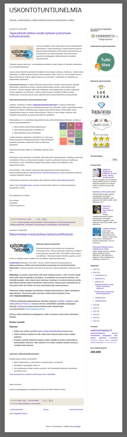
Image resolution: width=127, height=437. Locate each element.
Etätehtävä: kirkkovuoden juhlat (104, 192)
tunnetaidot (113, 338)
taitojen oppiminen (98, 338)
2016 (95, 314)
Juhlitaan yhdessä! (109, 229)
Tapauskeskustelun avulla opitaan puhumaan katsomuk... (104, 286)
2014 (95, 321)
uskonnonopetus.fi (101, 330)
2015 (95, 318)
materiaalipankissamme (35, 309)
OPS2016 (94, 340)
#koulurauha (36, 403)
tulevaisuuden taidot (111, 342)
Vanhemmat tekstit (76, 409)
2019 (95, 305)
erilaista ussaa (103, 340)
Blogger (78, 426)
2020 (95, 272)
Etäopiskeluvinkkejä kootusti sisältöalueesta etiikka (103, 248)
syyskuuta (99, 278)
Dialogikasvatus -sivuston (29, 185)
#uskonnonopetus (40, 224)
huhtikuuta (99, 298)
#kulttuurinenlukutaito (17, 224)
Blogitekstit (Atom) (20, 413)
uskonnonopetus (98, 333)
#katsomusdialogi (23, 222)
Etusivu (46, 409)
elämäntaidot (95, 335)
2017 (95, 311)
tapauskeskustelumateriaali (45, 105)
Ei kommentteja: (33, 400)
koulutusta (21, 306)
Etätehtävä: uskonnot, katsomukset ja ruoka (107, 209)
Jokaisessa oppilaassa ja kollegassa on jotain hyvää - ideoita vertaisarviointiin (109, 173)
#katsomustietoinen (36, 222)
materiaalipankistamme (65, 180)
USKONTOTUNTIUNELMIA (45, 10)
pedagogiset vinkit (110, 335)
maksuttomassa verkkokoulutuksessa (44, 173)
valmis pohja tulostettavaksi (49, 331)
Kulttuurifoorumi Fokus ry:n (20, 304)
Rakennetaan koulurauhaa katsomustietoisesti (41, 234)
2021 (95, 269)
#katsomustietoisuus (50, 222)
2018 (95, 308)
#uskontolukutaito (63, 224)
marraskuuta (100, 275)
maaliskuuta (99, 301)
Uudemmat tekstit (16, 409)
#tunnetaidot (29, 224)
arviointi (115, 333)
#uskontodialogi (52, 224)
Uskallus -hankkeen (65, 301)
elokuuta (98, 282)
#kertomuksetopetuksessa (66, 222)
